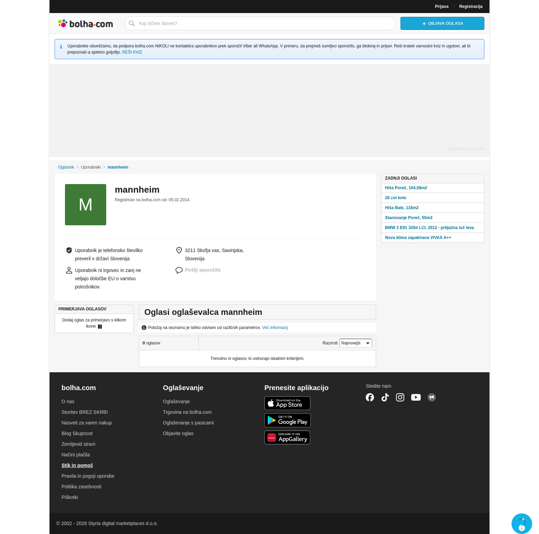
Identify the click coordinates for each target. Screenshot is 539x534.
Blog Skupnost (77, 433)
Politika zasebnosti (81, 486)
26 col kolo (395, 197)
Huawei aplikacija (287, 437)
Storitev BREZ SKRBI (85, 412)
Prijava (442, 6)
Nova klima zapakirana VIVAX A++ (418, 237)
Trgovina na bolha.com (187, 412)
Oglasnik (66, 167)
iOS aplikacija (287, 403)
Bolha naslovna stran (85, 23)
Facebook (370, 397)
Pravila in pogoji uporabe (88, 476)
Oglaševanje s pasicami (188, 422)
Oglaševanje (176, 401)
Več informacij (275, 327)
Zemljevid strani (78, 444)
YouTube (416, 397)
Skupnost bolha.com (432, 397)
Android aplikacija (287, 420)
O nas (68, 401)
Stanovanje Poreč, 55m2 (408, 217)
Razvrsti (330, 343)
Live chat (522, 523)
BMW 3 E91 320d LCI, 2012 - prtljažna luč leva (429, 227)
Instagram (400, 397)
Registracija (471, 6)
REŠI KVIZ (132, 52)
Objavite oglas (178, 433)
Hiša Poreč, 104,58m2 (406, 187)
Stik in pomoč (77, 465)
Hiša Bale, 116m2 (402, 207)
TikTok (385, 397)
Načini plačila (76, 454)
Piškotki (70, 497)
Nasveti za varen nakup (87, 422)
